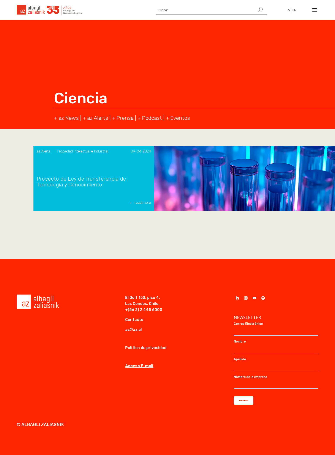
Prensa (125, 118)
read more (143, 202)
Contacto (134, 319)
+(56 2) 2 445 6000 (143, 309)
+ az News (66, 118)
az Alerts (97, 118)
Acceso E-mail (139, 366)
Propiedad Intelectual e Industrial (82, 151)
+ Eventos (178, 118)
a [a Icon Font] (314, 10)
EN (294, 10)
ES (288, 10)
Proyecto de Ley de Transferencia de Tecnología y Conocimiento (81, 182)
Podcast (152, 118)
